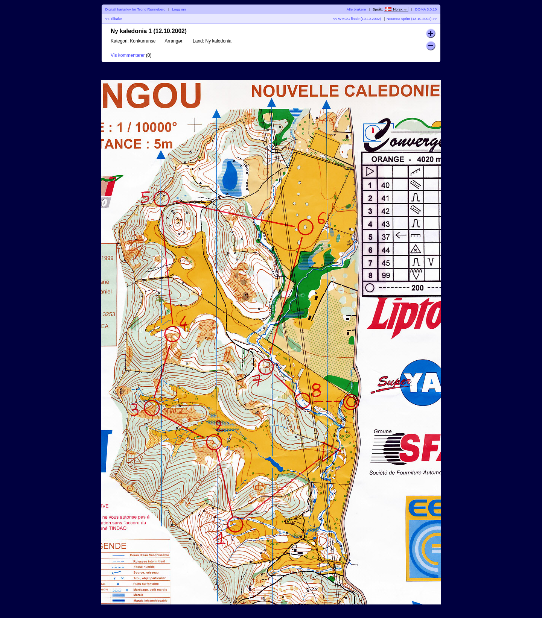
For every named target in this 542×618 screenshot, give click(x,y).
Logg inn (179, 9)
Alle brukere (356, 9)
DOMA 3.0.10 (426, 9)
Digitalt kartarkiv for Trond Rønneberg (135, 9)
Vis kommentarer (128, 55)
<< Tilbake (113, 19)
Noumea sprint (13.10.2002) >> (412, 19)
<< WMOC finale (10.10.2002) (357, 19)
